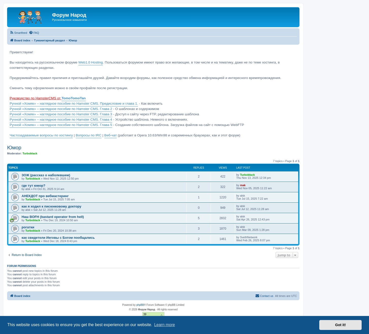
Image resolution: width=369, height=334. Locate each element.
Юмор (14, 147)
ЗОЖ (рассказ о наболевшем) (46, 175)
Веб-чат (110, 135)
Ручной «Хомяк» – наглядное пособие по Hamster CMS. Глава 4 (61, 119)
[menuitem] (18, 33)
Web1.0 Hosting (90, 62)
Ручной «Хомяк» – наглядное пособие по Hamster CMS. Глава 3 (61, 114)
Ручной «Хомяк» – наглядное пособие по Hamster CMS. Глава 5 (61, 125)
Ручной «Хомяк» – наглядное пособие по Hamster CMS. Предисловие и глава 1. (74, 103)
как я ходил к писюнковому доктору (51, 206)
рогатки (28, 227)
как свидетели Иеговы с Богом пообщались (58, 238)
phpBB (140, 305)
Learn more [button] (164, 325)
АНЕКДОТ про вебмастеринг (45, 196)
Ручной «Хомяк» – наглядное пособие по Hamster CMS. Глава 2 (61, 109)
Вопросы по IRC (89, 135)
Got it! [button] (340, 325)
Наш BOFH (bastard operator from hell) (53, 217)
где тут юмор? (33, 185)
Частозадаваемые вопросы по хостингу (41, 135)
